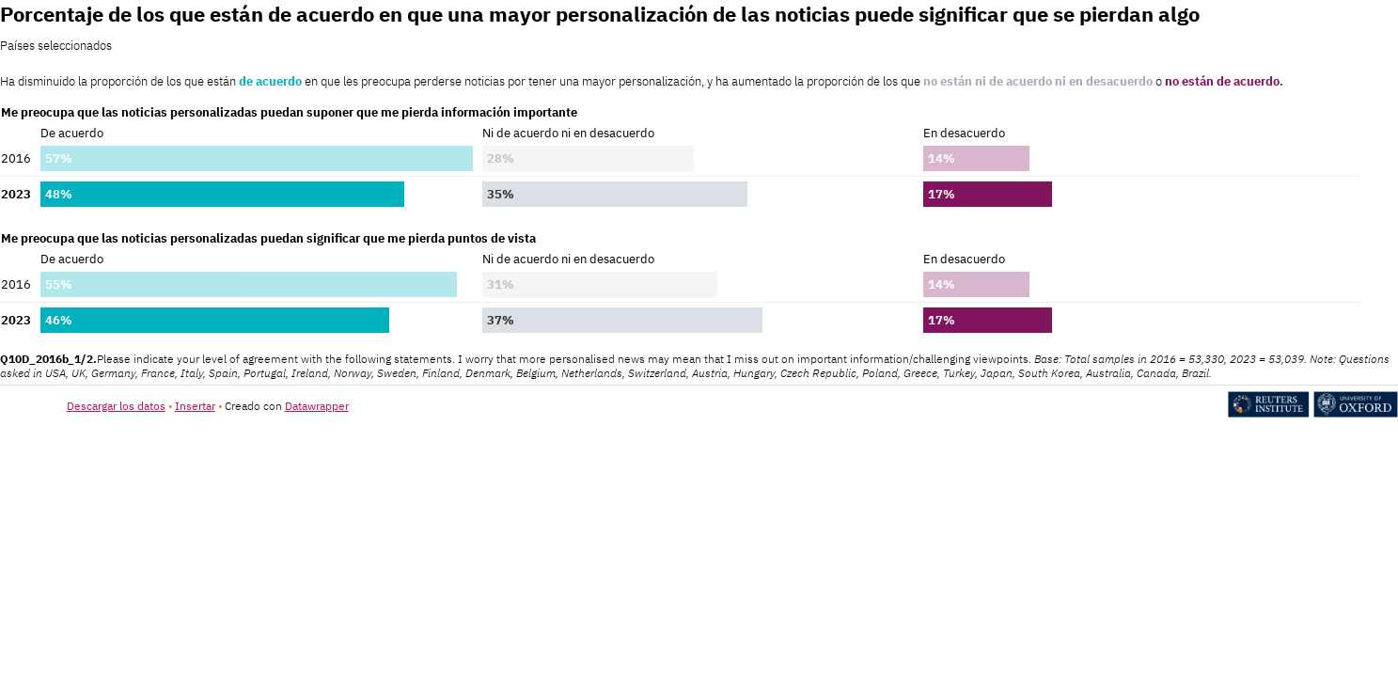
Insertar (195, 406)
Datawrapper (317, 406)
